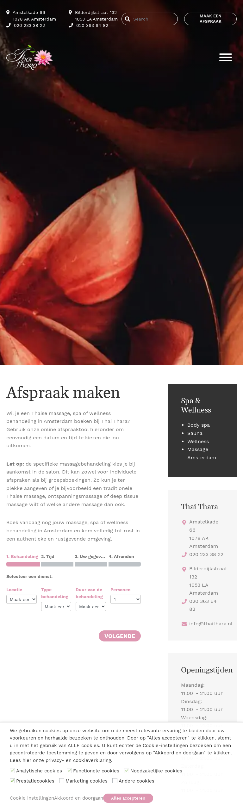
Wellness (198, 441)
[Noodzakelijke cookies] (126, 770)
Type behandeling (54, 593)
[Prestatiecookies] (12, 780)
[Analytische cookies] (12, 770)
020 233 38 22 (25, 25)
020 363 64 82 (88, 25)
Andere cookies (136, 781)
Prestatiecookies (35, 781)
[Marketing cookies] (61, 780)
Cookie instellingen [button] (32, 798)
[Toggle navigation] (226, 57)
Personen (120, 589)
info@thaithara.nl (211, 624)
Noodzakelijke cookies (156, 771)
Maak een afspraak (210, 19)
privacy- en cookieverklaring (78, 760)
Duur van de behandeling (89, 593)
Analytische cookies (39, 771)
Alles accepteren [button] (128, 798)
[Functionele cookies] (69, 770)
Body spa (198, 425)
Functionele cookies (96, 771)
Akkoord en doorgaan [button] (78, 798)
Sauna (194, 433)
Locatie (14, 589)
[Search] (153, 19)
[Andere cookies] (114, 780)
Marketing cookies (86, 781)
